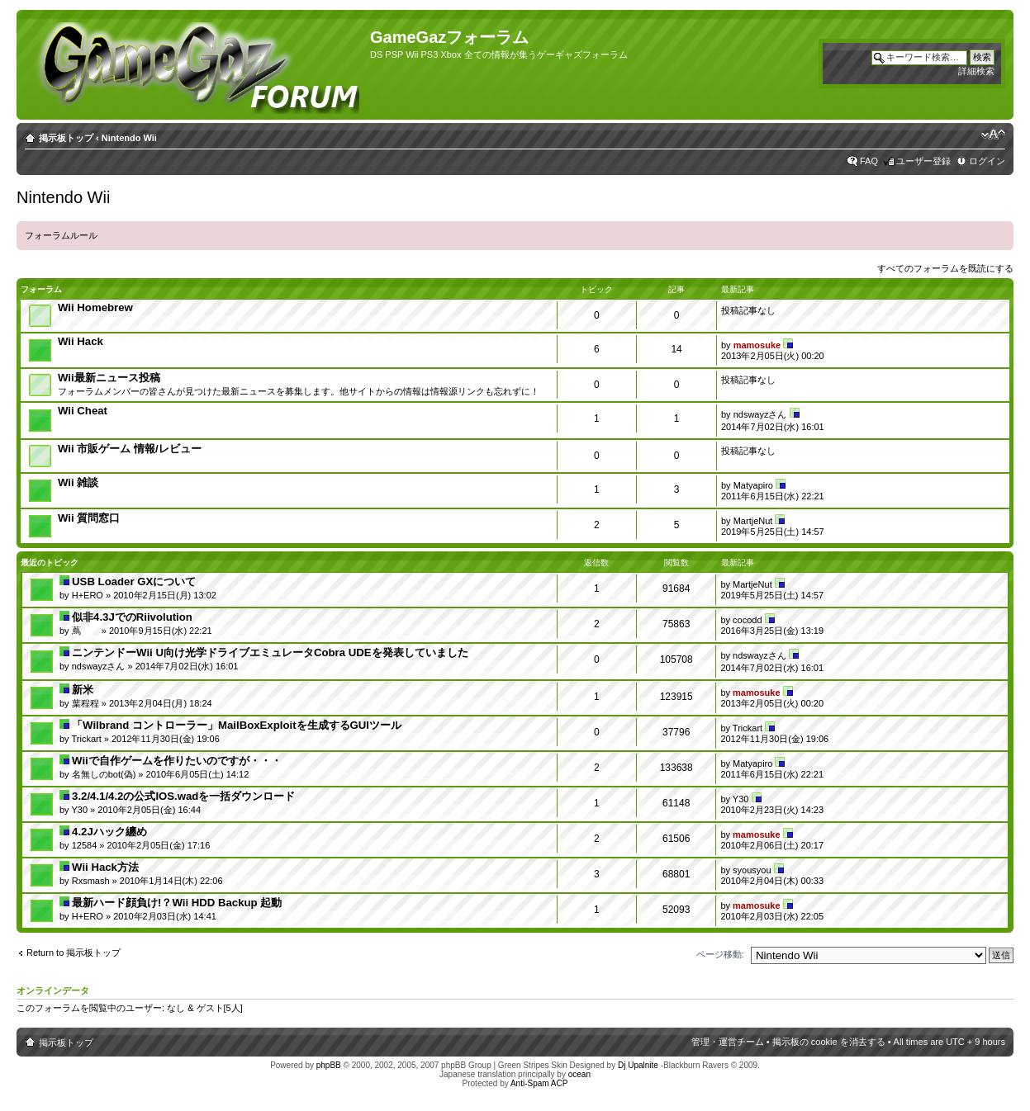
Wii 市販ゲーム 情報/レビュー (130, 448)
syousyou (752, 870)
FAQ (869, 161)
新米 (82, 689)
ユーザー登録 (923, 161)
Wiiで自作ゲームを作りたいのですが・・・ (177, 760)
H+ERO (87, 595)
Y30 (79, 810)
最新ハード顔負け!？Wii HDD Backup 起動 (177, 902)
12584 (84, 845)
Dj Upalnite (638, 1065)
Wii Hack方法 (105, 867)
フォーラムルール (61, 235)
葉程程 (85, 703)
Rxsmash (91, 881)
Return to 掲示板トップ (73, 952)
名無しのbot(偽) (104, 774)
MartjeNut (753, 521)
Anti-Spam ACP (538, 1083)
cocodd (747, 620)
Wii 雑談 (78, 482)
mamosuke (757, 345)
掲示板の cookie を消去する (828, 1042)
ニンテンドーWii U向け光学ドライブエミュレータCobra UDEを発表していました (270, 652)
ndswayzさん (760, 414)
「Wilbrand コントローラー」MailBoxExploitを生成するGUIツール (236, 725)
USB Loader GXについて (134, 581)
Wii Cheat (82, 410)
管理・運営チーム (727, 1042)
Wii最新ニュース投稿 (109, 377)
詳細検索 (976, 71)
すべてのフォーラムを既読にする (945, 268)
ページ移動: (720, 954)
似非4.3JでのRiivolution (132, 617)
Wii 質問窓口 (89, 518)
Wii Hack (80, 341)
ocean (579, 1074)
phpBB (328, 1065)
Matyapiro (753, 485)
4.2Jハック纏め (109, 831)
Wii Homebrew (95, 307)
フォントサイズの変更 (993, 134)
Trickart (86, 739)
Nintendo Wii (129, 138)
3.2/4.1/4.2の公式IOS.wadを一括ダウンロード (183, 796)
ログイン (987, 161)
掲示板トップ (66, 138)
